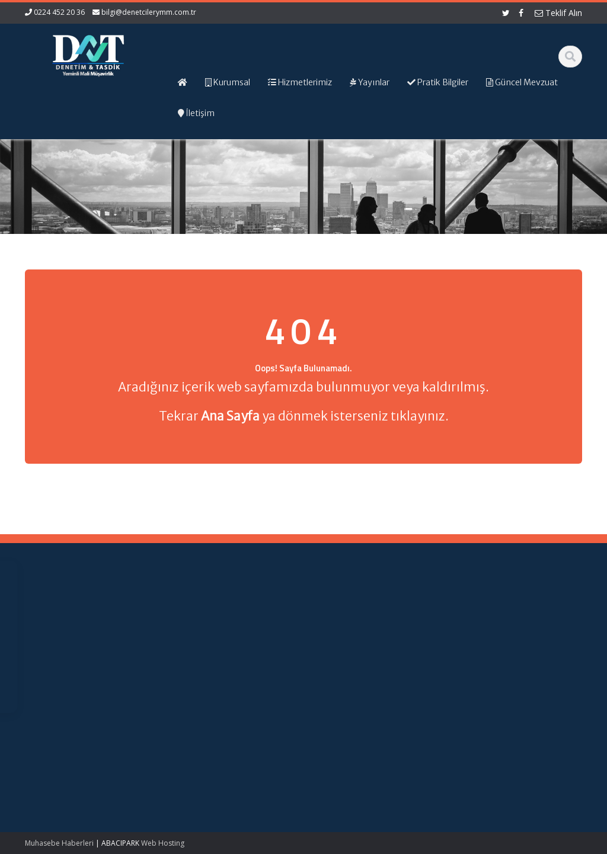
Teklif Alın (558, 12)
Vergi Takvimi (367, 667)
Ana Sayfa (224, 623)
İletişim (218, 667)
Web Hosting (162, 843)
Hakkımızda (227, 635)
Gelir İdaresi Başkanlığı (366, 629)
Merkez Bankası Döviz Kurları (373, 684)
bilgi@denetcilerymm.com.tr (148, 12)
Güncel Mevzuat (235, 656)
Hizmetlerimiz (230, 645)
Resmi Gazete (369, 645)
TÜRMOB (359, 656)
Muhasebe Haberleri (59, 843)
